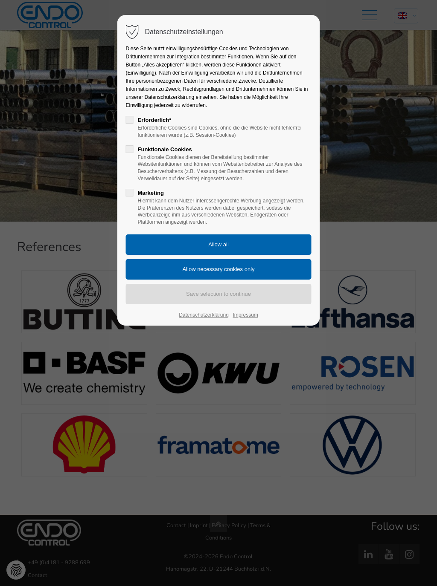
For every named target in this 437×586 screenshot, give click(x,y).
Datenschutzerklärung (204, 315)
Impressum (245, 315)
